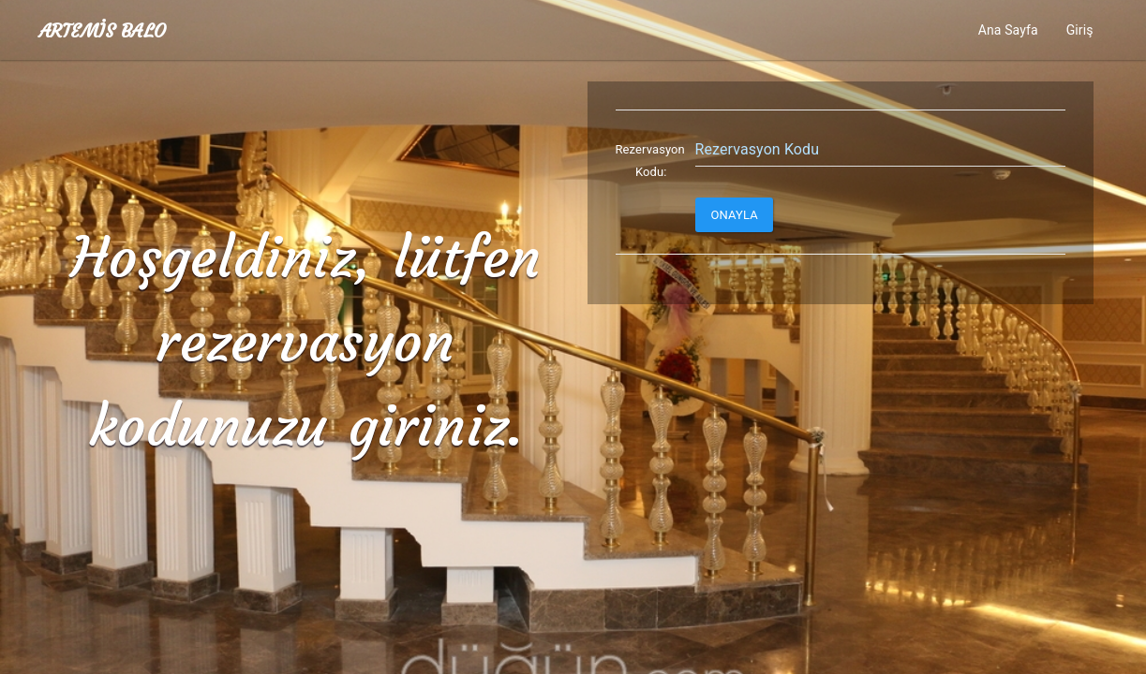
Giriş (1080, 29)
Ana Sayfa (1008, 29)
